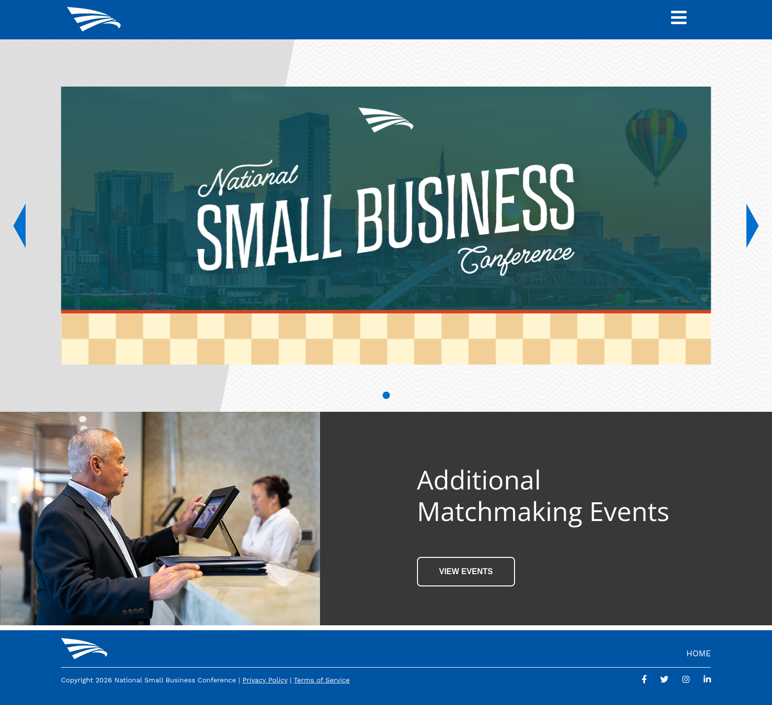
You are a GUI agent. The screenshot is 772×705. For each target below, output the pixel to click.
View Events (466, 571)
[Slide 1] (386, 395)
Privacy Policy (265, 680)
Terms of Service (322, 680)
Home (698, 653)
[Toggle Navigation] (679, 19)
